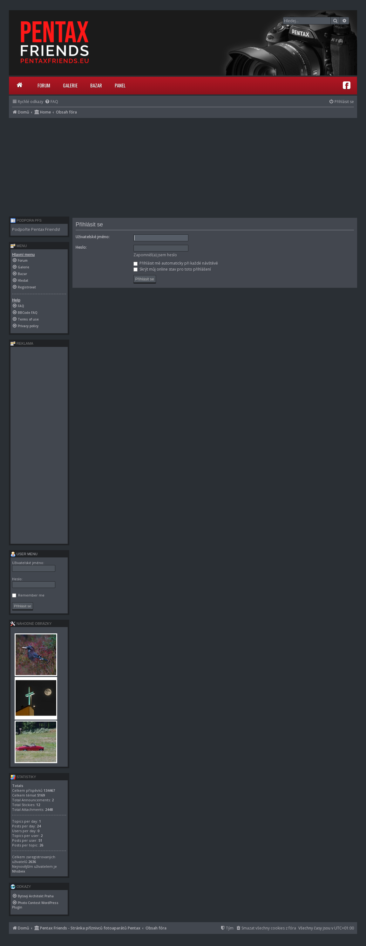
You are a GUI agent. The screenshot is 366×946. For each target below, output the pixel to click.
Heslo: (81, 247)
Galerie (70, 85)
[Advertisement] (183, 165)
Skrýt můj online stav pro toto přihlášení (172, 269)
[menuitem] (51, 101)
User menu (23, 554)
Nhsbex (18, 871)
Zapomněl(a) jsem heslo (155, 255)
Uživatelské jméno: (93, 236)
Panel (120, 85)
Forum (43, 85)
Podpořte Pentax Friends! (36, 229)
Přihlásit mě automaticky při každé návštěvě (175, 263)
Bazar (96, 85)
